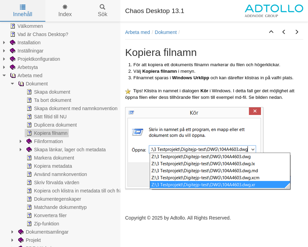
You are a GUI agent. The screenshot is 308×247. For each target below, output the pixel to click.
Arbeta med (137, 32)
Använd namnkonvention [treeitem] (56, 174)
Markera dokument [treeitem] (49, 158)
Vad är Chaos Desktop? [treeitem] (38, 34)
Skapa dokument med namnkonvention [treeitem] (71, 108)
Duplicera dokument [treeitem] (51, 125)
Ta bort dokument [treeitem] (48, 100)
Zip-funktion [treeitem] (42, 224)
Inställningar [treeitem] (26, 51)
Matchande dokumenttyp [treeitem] (56, 207)
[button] (271, 32)
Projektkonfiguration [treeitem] (34, 59)
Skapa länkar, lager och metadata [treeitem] (65, 149)
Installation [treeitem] (25, 42)
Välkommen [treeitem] (26, 26)
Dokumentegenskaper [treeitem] (53, 199)
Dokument (166, 32)
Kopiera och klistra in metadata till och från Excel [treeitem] (81, 191)
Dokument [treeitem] (32, 84)
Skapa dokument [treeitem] (47, 92)
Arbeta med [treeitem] (25, 75)
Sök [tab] (103, 10)
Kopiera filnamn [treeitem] (46, 133)
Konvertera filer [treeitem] (46, 215)
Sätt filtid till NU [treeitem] (46, 117)
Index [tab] (65, 10)
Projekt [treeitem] (29, 240)
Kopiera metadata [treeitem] (48, 166)
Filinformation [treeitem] (44, 141)
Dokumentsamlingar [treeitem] (43, 232)
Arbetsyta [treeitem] (23, 67)
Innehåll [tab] (22, 10)
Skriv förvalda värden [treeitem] (52, 182)
